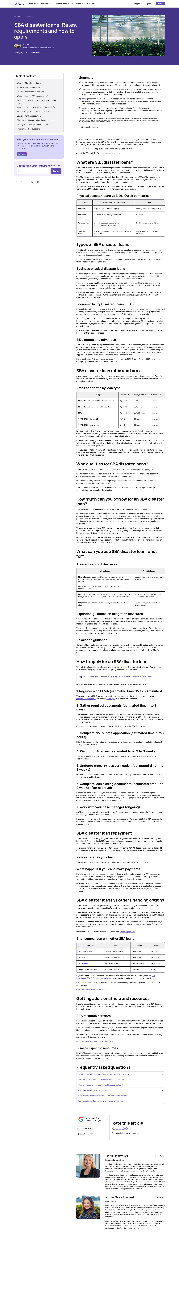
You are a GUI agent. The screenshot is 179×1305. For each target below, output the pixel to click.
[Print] (38, 182)
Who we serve (63, 4)
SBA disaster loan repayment (29, 116)
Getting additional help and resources (33, 124)
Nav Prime (90, 4)
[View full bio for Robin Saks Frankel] (88, 1207)
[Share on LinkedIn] (16, 182)
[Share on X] (21, 182)
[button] (113, 1128)
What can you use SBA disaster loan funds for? (36, 107)
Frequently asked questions (28, 129)
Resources (77, 4)
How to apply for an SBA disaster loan (33, 111)
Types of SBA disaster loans (28, 87)
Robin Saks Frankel (46, 47)
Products (34, 4)
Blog (29, 16)
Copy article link (84, 1128)
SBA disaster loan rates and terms (31, 92)
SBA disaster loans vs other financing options (36, 120)
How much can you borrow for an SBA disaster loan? (37, 101)
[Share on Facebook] (27, 182)
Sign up (56, 171)
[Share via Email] (32, 182)
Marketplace (47, 4)
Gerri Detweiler (29, 47)
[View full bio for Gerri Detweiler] (88, 1166)
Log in (160, 3)
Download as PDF (85, 1134)
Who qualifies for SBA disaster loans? (32, 96)
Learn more (22, 154)
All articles (160, 1156)
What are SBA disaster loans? (29, 83)
